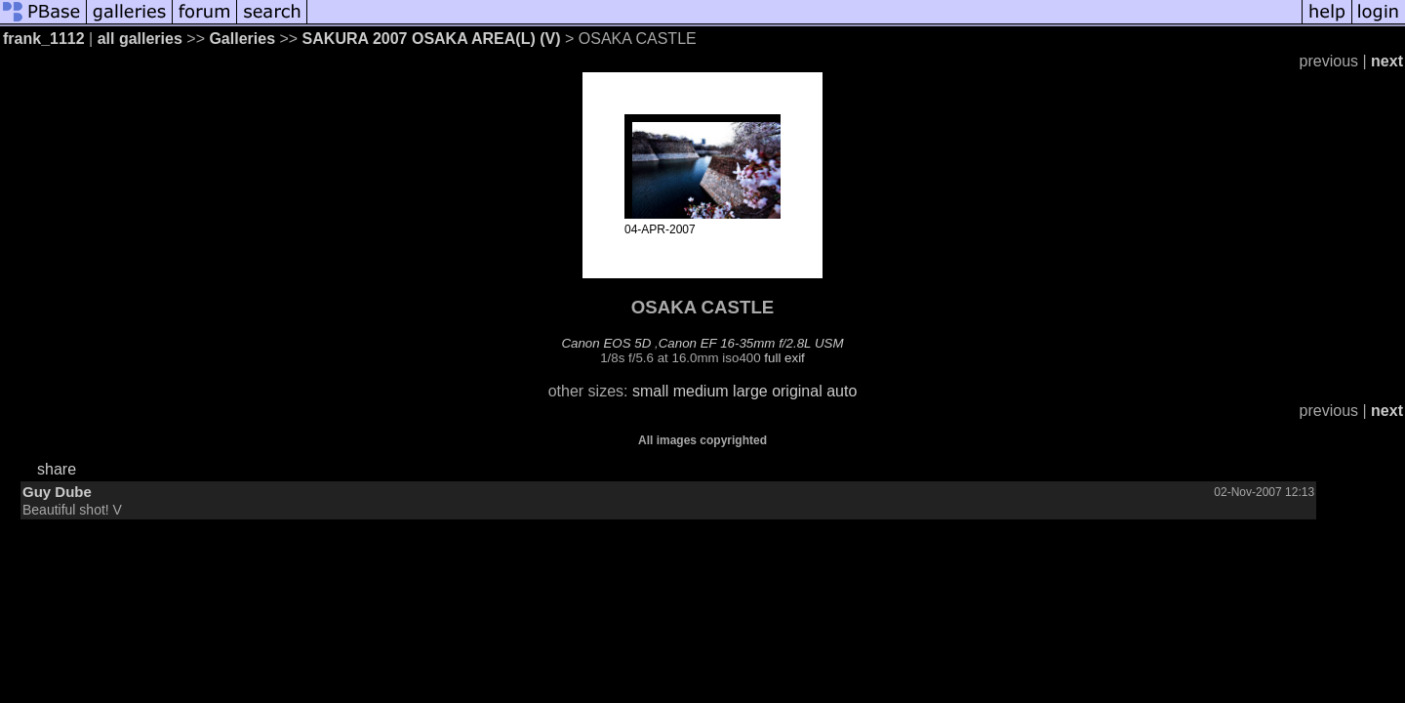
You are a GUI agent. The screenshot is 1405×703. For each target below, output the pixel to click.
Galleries (242, 38)
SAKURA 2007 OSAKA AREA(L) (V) (431, 38)
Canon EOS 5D (606, 343)
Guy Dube (57, 491)
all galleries (140, 38)
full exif (784, 358)
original (797, 391)
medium (701, 391)
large (750, 391)
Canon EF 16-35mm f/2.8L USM (751, 343)
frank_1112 (44, 38)
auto (841, 391)
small (650, 391)
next (1387, 61)
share (56, 469)
